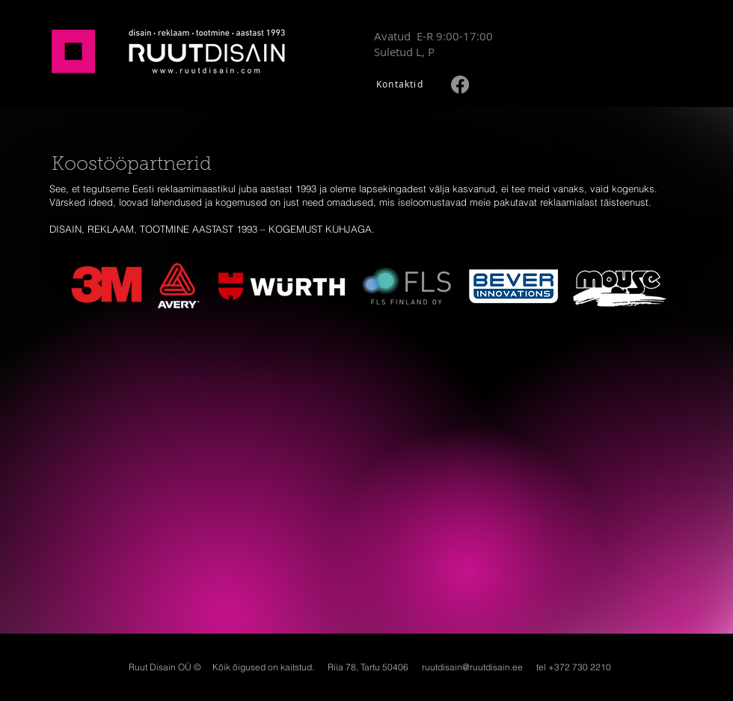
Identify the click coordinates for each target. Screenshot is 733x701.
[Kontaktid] (401, 83)
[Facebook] (460, 85)
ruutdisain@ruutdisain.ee (472, 667)
